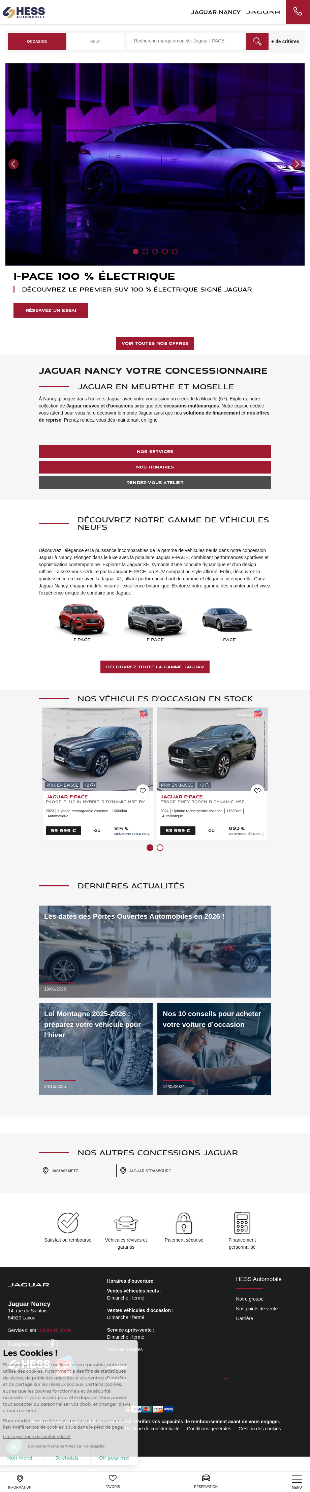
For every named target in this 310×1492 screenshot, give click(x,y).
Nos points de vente (257, 1308)
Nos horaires (155, 467)
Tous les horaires (125, 1349)
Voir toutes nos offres (155, 343)
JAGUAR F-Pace (67, 796)
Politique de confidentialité (152, 1428)
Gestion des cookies (260, 1428)
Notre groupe (250, 1299)
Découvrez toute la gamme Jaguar (155, 667)
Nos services (155, 451)
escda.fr (83, 1389)
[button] (13, 164)
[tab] (167, 1281)
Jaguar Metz (60, 1170)
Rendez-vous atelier (155, 482)
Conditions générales (209, 1428)
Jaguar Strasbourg (146, 1170)
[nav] (297, 1482)
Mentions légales (132, 834)
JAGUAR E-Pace (181, 796)
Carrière (244, 1318)
